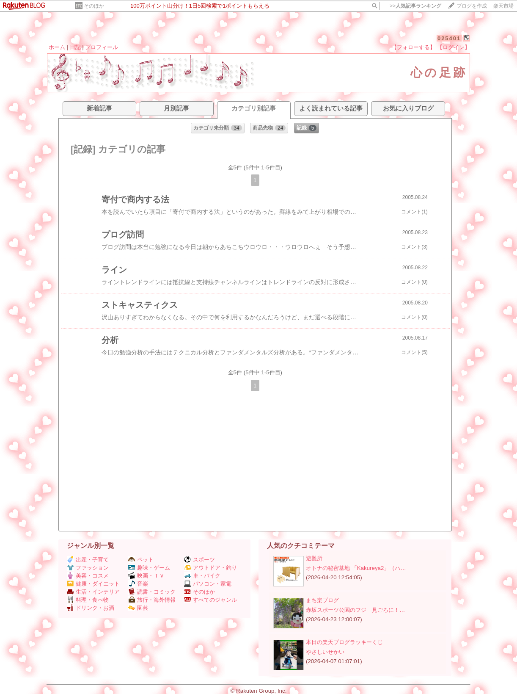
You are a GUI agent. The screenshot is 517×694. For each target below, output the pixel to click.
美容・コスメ (88, 575)
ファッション (88, 567)
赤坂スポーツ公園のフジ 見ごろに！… (355, 610)
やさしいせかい (325, 652)
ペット (141, 559)
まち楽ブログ (322, 600)
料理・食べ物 (88, 600)
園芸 (138, 608)
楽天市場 (503, 6)
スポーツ (199, 559)
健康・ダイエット (93, 584)
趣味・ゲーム (149, 567)
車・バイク (202, 575)
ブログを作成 (471, 6)
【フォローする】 (413, 47)
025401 (449, 38)
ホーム (57, 47)
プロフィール (101, 47)
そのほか (94, 6)
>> (415, 6)
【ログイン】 (453, 47)
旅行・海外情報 (152, 600)
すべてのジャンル (210, 600)
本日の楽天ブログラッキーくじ (344, 642)
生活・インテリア (93, 592)
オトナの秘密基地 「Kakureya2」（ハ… (356, 568)
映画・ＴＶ (146, 575)
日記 (75, 47)
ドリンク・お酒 (90, 608)
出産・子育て (88, 559)
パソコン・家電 (207, 584)
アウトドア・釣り (210, 567)
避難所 (314, 558)
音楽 (138, 584)
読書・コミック (152, 592)
